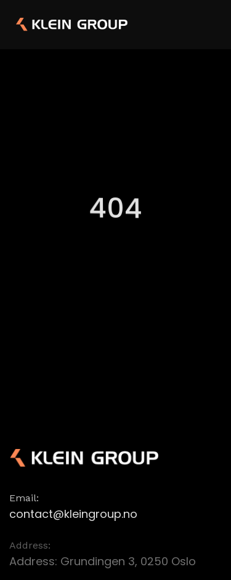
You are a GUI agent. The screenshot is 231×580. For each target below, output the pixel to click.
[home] (52, 24)
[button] (208, 23)
